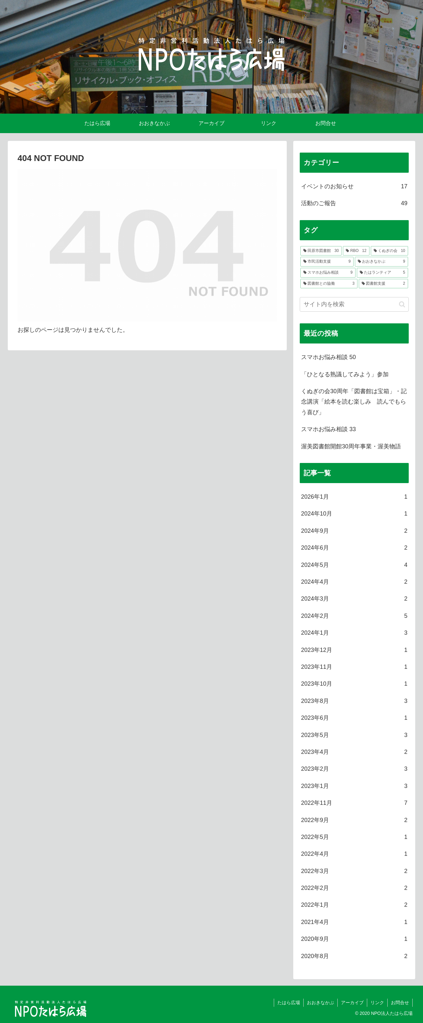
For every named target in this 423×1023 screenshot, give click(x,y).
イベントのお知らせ (354, 186)
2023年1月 (354, 786)
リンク (377, 1002)
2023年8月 (354, 701)
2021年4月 (354, 922)
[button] (402, 304)
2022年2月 (354, 888)
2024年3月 (354, 598)
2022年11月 (354, 803)
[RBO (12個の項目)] (356, 251)
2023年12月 (354, 650)
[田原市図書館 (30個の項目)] (321, 251)
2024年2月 (354, 616)
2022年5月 (354, 837)
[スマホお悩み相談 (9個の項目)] (328, 273)
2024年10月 (354, 513)
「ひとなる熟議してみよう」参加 (345, 374)
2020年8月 (354, 956)
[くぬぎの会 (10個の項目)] (389, 251)
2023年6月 (354, 718)
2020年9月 (354, 939)
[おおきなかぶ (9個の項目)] (381, 262)
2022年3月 (354, 871)
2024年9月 (354, 531)
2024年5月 (354, 565)
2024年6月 (354, 548)
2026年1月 (354, 497)
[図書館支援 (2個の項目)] (383, 284)
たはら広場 (288, 1002)
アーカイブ (352, 1002)
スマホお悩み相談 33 (328, 429)
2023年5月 (354, 735)
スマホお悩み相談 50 (328, 357)
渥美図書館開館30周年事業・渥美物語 (351, 446)
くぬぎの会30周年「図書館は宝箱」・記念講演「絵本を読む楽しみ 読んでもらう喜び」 (354, 402)
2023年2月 (354, 769)
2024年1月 (354, 633)
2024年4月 (354, 582)
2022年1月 (354, 905)
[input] (354, 304)
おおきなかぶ (320, 1002)
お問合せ (400, 1002)
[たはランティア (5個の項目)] (382, 273)
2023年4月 (354, 752)
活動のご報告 (354, 203)
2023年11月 (354, 667)
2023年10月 (354, 684)
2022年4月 (354, 854)
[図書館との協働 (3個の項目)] (328, 284)
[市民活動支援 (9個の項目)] (327, 262)
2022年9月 (354, 820)
